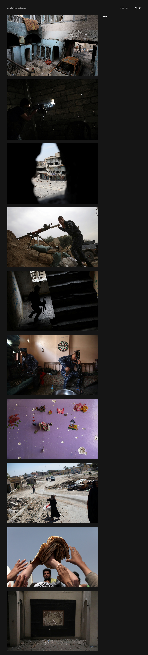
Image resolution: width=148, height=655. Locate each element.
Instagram (136, 8)
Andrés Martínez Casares (16, 8)
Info (128, 8)
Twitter (140, 8)
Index (122, 8)
